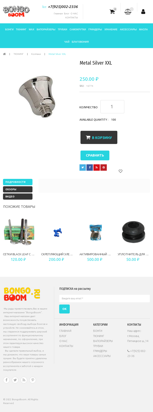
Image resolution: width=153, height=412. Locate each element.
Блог (66, 13)
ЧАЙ (67, 41)
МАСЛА (143, 29)
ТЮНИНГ (21, 29)
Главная (58, 13)
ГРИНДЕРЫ (95, 29)
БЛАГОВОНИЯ (80, 41)
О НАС (74, 13)
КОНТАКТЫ (71, 17)
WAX (31, 29)
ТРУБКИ (62, 29)
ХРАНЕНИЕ (111, 29)
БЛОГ (63, 336)
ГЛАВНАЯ (65, 330)
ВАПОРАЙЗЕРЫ (46, 29)
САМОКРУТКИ (78, 29)
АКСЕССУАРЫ (128, 29)
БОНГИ (9, 29)
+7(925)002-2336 (63, 6)
